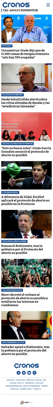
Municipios (30, 380)
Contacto (37, 389)
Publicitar (14, 389)
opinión (44, 386)
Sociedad (13, 383)
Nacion (38, 380)
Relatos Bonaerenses (31, 386)
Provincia (11, 380)
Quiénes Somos (26, 389)
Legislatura (20, 380)
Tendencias (29, 383)
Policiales (39, 383)
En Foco (21, 383)
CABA (44, 380)
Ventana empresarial (14, 386)
